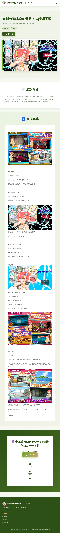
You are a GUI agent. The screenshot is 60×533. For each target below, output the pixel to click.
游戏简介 (4, 516)
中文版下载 (5, 522)
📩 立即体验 (9, 34)
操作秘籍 (4, 519)
